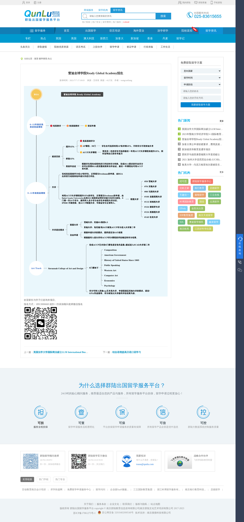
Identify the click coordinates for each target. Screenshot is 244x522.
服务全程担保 (41, 427)
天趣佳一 (184, 195)
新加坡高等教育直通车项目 (196, 149)
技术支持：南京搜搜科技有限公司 (153, 512)
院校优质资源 (61, 47)
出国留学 (90, 30)
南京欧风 (184, 229)
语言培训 (114, 30)
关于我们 (88, 504)
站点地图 (155, 504)
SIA (182, 222)
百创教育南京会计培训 (34, 489)
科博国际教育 (187, 201)
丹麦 (165, 38)
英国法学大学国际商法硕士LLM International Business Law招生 (66, 352)
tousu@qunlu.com (145, 464)
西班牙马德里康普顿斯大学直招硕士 (201, 154)
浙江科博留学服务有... (168, 489)
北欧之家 (184, 188)
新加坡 (135, 38)
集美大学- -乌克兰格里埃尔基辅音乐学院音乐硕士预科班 (211, 164)
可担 (41, 423)
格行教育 (199, 188)
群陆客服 (200, 2)
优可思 (183, 181)
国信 (201, 201)
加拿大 (119, 38)
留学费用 (107, 22)
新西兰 (104, 38)
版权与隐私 (141, 504)
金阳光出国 (197, 208)
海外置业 (138, 30)
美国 (73, 38)
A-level (126, 22)
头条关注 (25, 47)
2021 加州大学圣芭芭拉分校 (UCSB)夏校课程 (205, 159)
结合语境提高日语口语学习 (126, 352)
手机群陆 (216, 2)
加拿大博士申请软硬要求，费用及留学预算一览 (207, 144)
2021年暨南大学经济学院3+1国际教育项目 (204, 134)
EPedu (183, 208)
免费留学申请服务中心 (79, 489)
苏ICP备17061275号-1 (84, 513)
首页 (66, 30)
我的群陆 (184, 2)
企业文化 (114, 504)
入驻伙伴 (97, 47)
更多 (222, 121)
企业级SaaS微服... (119, 489)
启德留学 (214, 188)
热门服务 (117, 22)
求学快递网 (56, 489)
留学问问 (100, 489)
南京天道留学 (206, 215)
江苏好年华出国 (203, 229)
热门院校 (86, 22)
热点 (43, 38)
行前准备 (148, 47)
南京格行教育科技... (195, 489)
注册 (37, 2)
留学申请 (114, 47)
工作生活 (165, 47)
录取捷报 (42, 47)
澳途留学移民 (196, 222)
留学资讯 (211, 30)
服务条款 (101, 504)
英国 (58, 38)
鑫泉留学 (213, 222)
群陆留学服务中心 (201, 181)
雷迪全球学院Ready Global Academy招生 (203, 139)
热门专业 (96, 22)
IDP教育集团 (186, 215)
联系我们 (128, 504)
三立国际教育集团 (142, 489)
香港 (150, 38)
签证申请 (131, 47)
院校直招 (186, 30)
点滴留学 (214, 201)
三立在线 (214, 195)
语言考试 (80, 47)
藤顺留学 (199, 195)
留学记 (180, 38)
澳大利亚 (89, 38)
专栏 (28, 38)
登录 (26, 2)
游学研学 (162, 30)
